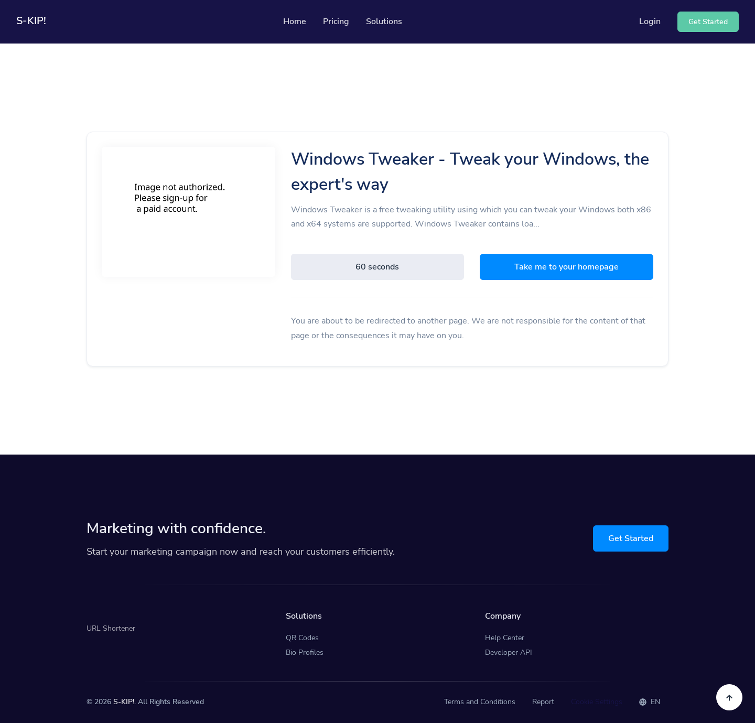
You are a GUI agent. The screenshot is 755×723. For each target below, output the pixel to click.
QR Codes (302, 638)
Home (294, 21)
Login (650, 21)
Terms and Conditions (479, 702)
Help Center (504, 638)
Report (543, 702)
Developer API (508, 652)
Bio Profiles (304, 652)
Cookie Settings (596, 702)
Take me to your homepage (566, 267)
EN (649, 702)
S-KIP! (123, 702)
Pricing (336, 21)
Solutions (384, 21)
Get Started (630, 538)
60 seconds (377, 267)
